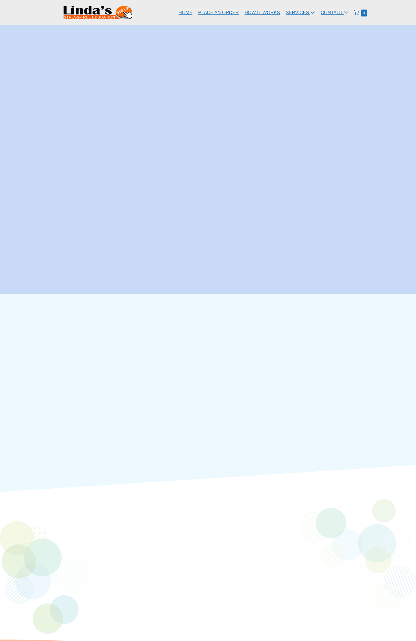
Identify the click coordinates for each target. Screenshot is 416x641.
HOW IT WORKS (262, 12)
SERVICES (300, 12)
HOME (185, 12)
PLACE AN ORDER (218, 12)
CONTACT (334, 12)
